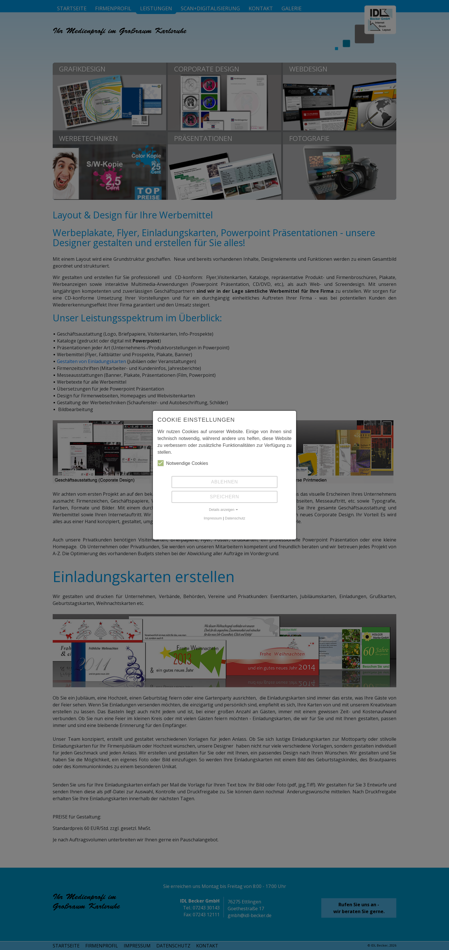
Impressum (213, 518)
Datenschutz (235, 518)
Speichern (224, 496)
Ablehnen (224, 481)
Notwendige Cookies (182, 463)
